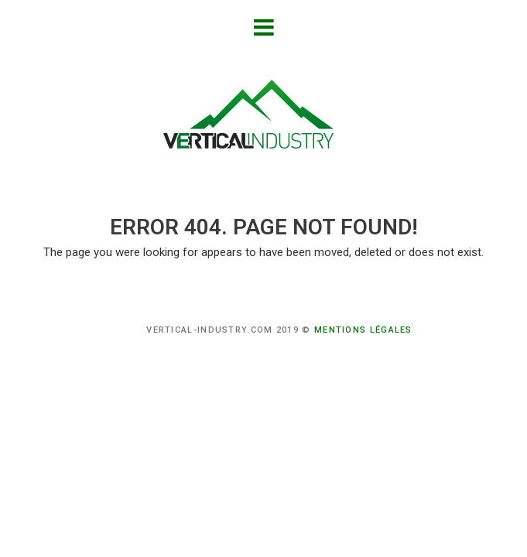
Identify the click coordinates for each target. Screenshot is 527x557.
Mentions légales (363, 330)
